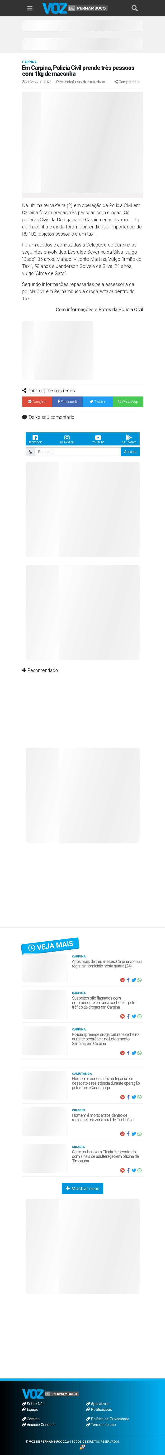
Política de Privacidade (107, 1419)
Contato (31, 1419)
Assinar (130, 452)
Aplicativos (97, 1404)
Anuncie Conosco (39, 1424)
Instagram (67, 439)
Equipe (30, 1409)
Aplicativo (129, 439)
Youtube (98, 439)
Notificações (99, 1409)
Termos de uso (101, 1424)
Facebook (35, 439)
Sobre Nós (33, 1404)
